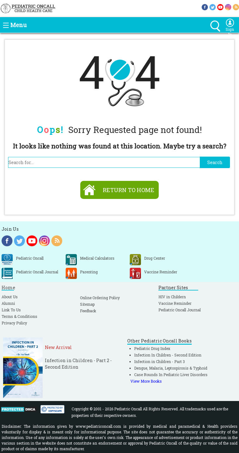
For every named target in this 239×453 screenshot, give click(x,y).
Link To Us (11, 309)
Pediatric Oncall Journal (179, 309)
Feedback (88, 310)
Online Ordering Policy (100, 297)
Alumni (8, 303)
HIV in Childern (172, 296)
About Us (10, 296)
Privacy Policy (14, 322)
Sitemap (87, 304)
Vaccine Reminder (174, 303)
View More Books (146, 381)
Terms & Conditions (19, 316)
